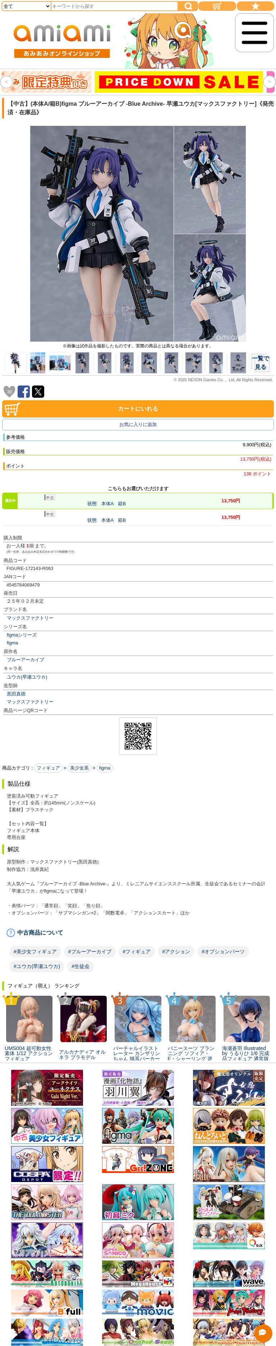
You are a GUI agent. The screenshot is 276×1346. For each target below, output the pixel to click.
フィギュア (48, 768)
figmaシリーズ (22, 635)
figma (12, 642)
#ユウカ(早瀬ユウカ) (37, 966)
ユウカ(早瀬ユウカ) (27, 677)
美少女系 (79, 768)
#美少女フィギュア (35, 951)
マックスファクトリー (30, 618)
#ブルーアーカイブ (89, 951)
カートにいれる (138, 409)
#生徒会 (80, 966)
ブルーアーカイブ (25, 659)
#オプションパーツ (223, 951)
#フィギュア (137, 951)
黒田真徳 (16, 694)
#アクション (176, 951)
